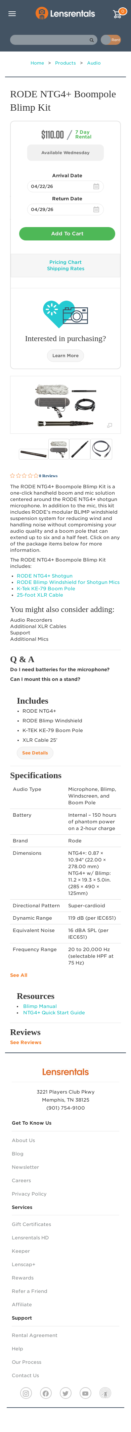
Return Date (67, 198)
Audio (94, 63)
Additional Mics (29, 639)
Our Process (26, 1362)
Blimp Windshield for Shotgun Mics (68, 582)
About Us (23, 1140)
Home (37, 63)
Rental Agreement (34, 1335)
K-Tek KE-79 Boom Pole (46, 588)
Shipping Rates (65, 268)
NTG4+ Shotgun (45, 576)
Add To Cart (67, 234)
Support (20, 632)
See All (18, 975)
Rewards (23, 1278)
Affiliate (22, 1304)
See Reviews (25, 1042)
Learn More (65, 355)
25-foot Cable (40, 595)
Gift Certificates (31, 1224)
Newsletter (25, 1167)
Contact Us (25, 1375)
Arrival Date (67, 175)
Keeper (21, 1251)
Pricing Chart (65, 262)
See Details (35, 752)
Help (17, 1348)
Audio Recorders (31, 620)
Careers (21, 1180)
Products (65, 63)
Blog (18, 1153)
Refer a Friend (29, 1291)
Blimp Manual (40, 1006)
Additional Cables (38, 626)
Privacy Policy (29, 1194)
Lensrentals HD (30, 1237)
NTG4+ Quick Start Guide (54, 1012)
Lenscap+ (23, 1264)
